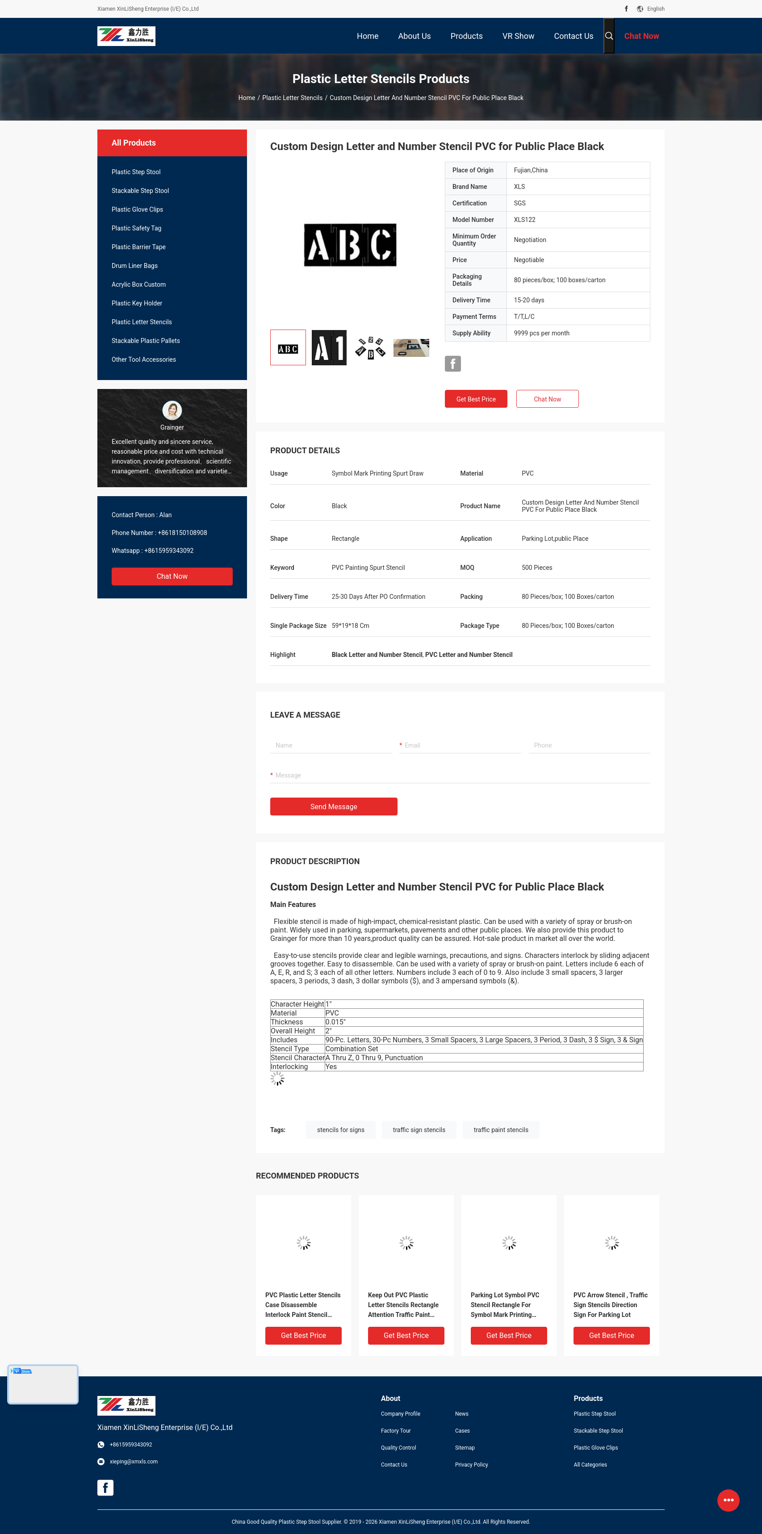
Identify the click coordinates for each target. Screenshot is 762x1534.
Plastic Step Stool (136, 172)
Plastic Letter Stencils (292, 97)
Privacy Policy (471, 1465)
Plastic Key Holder (137, 303)
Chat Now (172, 576)
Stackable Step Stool (140, 190)
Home (247, 97)
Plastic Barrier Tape (139, 247)
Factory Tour (396, 1431)
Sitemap (465, 1448)
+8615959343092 (168, 550)
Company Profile (400, 1414)
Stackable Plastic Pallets (146, 340)
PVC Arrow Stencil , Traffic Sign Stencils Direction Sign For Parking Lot (611, 1305)
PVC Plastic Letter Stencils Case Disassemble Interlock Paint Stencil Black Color (303, 1306)
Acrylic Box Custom (139, 284)
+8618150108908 (182, 532)
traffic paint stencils (501, 1129)
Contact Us (394, 1465)
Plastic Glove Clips (137, 209)
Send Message (333, 807)
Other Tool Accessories (144, 359)
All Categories (590, 1465)
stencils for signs (340, 1129)
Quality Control (398, 1448)
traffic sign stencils (419, 1129)
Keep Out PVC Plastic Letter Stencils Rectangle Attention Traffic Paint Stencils (403, 1306)
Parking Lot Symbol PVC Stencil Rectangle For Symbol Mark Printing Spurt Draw (505, 1306)
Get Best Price (476, 399)
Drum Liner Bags (135, 265)
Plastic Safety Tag (136, 228)
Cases (462, 1431)
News (462, 1414)
